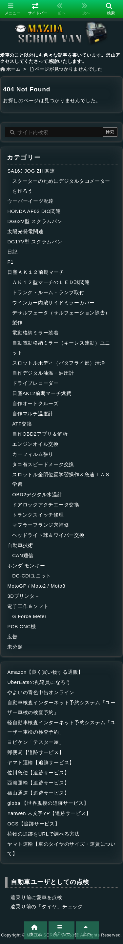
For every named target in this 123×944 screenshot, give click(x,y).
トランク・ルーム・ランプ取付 (48, 292)
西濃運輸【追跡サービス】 (38, 782)
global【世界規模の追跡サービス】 (48, 803)
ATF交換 (22, 423)
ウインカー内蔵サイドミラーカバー (53, 302)
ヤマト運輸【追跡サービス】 (40, 762)
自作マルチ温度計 (32, 413)
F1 (10, 262)
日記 (12, 252)
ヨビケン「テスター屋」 (35, 742)
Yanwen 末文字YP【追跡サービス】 (49, 813)
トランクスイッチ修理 (38, 515)
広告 (12, 636)
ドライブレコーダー (35, 383)
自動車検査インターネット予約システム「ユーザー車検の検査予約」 (61, 707)
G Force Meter (29, 616)
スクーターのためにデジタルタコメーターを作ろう (61, 186)
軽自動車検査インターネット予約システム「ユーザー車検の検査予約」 (61, 727)
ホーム (13, 69)
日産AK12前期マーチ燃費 (42, 393)
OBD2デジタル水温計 (37, 494)
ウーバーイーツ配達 (30, 201)
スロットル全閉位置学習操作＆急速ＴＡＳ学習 (61, 479)
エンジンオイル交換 (35, 444)
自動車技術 (20, 545)
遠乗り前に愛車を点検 (36, 897)
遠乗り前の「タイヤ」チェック (46, 906)
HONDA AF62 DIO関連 (34, 211)
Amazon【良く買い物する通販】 (45, 672)
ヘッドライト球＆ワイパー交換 (48, 535)
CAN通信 (22, 555)
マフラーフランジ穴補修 (40, 525)
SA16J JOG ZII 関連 (31, 171)
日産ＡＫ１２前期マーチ (35, 272)
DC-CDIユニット (31, 575)
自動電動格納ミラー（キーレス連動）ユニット (61, 347)
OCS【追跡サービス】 (33, 823)
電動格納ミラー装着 (35, 332)
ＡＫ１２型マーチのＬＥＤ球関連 (51, 282)
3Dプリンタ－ (23, 596)
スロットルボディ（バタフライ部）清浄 (58, 363)
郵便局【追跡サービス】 (35, 752)
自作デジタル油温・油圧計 (43, 373)
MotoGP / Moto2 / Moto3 (36, 586)
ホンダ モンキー (26, 565)
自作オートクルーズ (35, 403)
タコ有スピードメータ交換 (43, 464)
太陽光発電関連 (25, 231)
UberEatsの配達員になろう (39, 682)
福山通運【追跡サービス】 (38, 793)
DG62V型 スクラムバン (34, 221)
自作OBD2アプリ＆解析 (40, 434)
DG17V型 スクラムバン (34, 241)
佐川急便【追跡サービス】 (38, 772)
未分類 (15, 647)
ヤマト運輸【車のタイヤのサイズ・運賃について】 (61, 849)
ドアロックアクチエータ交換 (45, 504)
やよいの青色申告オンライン (40, 692)
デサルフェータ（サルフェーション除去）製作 (61, 317)
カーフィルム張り (32, 454)
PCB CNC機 (21, 626)
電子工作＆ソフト (28, 606)
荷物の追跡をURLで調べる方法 (43, 834)
